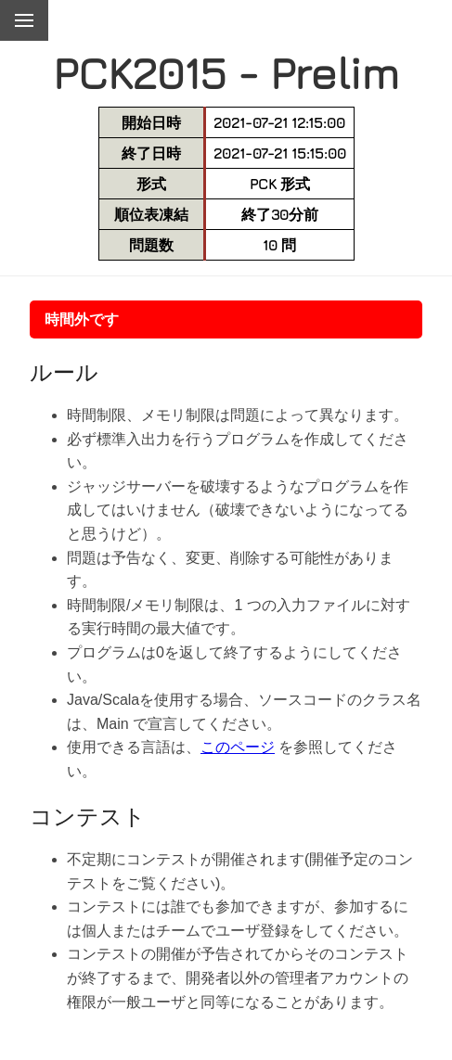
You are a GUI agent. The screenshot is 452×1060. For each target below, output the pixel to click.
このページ (237, 747)
